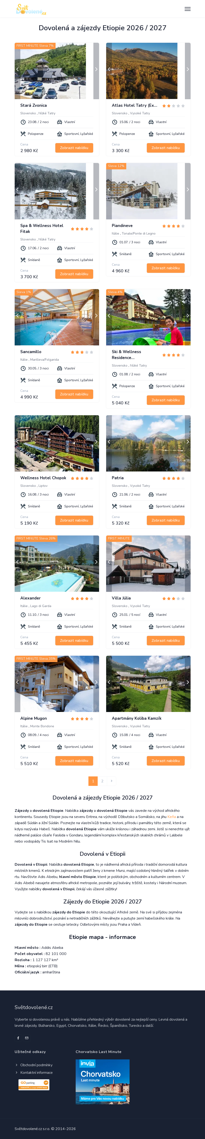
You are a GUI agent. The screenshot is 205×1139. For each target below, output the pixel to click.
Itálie (115, 233)
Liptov (43, 486)
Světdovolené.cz (34, 1007)
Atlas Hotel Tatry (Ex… (134, 105)
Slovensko (28, 113)
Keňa (171, 816)
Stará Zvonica (33, 105)
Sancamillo (30, 352)
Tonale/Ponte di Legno (139, 233)
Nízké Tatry (47, 113)
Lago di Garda (40, 606)
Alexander (30, 598)
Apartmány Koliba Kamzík (136, 718)
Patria (118, 478)
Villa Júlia (121, 598)
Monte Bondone (42, 726)
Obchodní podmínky (33, 1065)
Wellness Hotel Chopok (43, 478)
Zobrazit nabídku (74, 147)
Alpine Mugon (33, 718)
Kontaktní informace (34, 1072)
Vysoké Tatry (140, 113)
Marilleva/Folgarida (44, 359)
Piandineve (122, 225)
